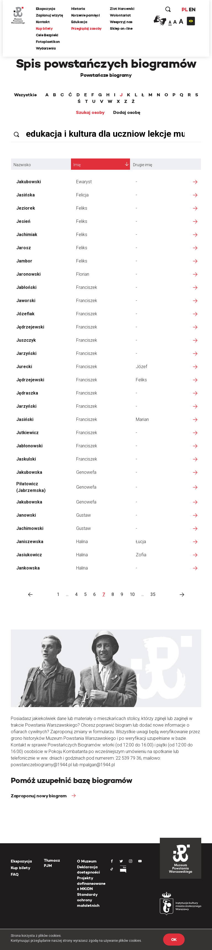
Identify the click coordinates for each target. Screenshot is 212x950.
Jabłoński (26, 287)
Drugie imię (142, 165)
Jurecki (24, 366)
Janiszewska (29, 541)
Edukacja (79, 22)
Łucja (141, 541)
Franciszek (86, 287)
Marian (142, 419)
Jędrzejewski (30, 327)
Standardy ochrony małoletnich (88, 900)
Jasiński (24, 419)
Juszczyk (26, 340)
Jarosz (23, 247)
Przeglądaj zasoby (86, 28)
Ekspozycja (45, 8)
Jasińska (25, 195)
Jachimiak (26, 234)
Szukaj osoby (90, 112)
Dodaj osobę (126, 112)
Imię (77, 165)
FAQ (14, 874)
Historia (78, 8)
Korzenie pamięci (85, 15)
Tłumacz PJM (52, 863)
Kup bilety (44, 28)
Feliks (81, 208)
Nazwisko (22, 165)
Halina (82, 541)
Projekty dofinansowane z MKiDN (91, 883)
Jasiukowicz (29, 554)
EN (192, 9)
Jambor (24, 261)
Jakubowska (29, 472)
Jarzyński (26, 353)
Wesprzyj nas (121, 22)
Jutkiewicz (27, 432)
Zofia (141, 554)
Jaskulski (26, 459)
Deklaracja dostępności (88, 869)
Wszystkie (25, 95)
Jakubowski (28, 181)
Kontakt (43, 22)
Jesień (23, 221)
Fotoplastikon (48, 41)
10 (132, 594)
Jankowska (28, 568)
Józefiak (25, 313)
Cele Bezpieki (47, 35)
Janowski (26, 515)
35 (152, 594)
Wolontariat (120, 15)
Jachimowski (29, 528)
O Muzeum (87, 861)
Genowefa (86, 472)
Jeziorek (25, 208)
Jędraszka (27, 393)
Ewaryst (84, 181)
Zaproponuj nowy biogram (39, 796)
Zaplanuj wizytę (49, 15)
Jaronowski (28, 274)
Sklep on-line (121, 28)
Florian (82, 274)
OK (174, 939)
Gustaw (83, 515)
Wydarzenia (46, 48)
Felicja (82, 195)
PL (184, 9)
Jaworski (25, 300)
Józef (141, 366)
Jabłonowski (29, 445)
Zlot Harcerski (122, 8)
